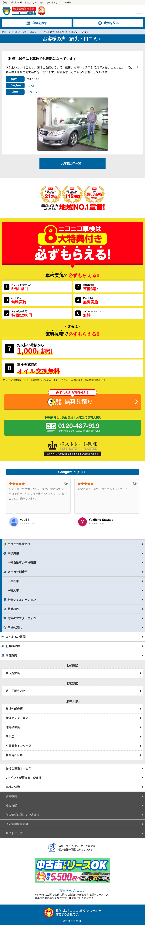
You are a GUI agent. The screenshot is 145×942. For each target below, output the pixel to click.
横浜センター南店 (17, 718)
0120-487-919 (78, 427)
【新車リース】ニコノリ (72, 890)
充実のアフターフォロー (23, 618)
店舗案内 (11, 655)
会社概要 (11, 796)
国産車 (14, 581)
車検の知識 (13, 786)
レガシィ (32, 92)
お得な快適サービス (18, 768)
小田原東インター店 (18, 745)
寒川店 (10, 736)
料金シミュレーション (22, 599)
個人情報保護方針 (17, 824)
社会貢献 (11, 805)
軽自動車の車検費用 (23, 562)
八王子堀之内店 (15, 690)
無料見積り (78, 401)
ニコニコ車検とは (19, 544)
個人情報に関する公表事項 (23, 814)
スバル (30, 85)
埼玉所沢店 (13, 673)
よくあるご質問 (15, 636)
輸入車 (14, 590)
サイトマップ (14, 833)
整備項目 (13, 609)
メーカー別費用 (17, 571)
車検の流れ (15, 627)
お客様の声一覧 (71, 163)
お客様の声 (13, 646)
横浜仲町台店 (14, 708)
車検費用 (13, 553)
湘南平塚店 (13, 727)
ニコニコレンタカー (82, 910)
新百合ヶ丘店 (14, 755)
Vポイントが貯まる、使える (24, 777)
